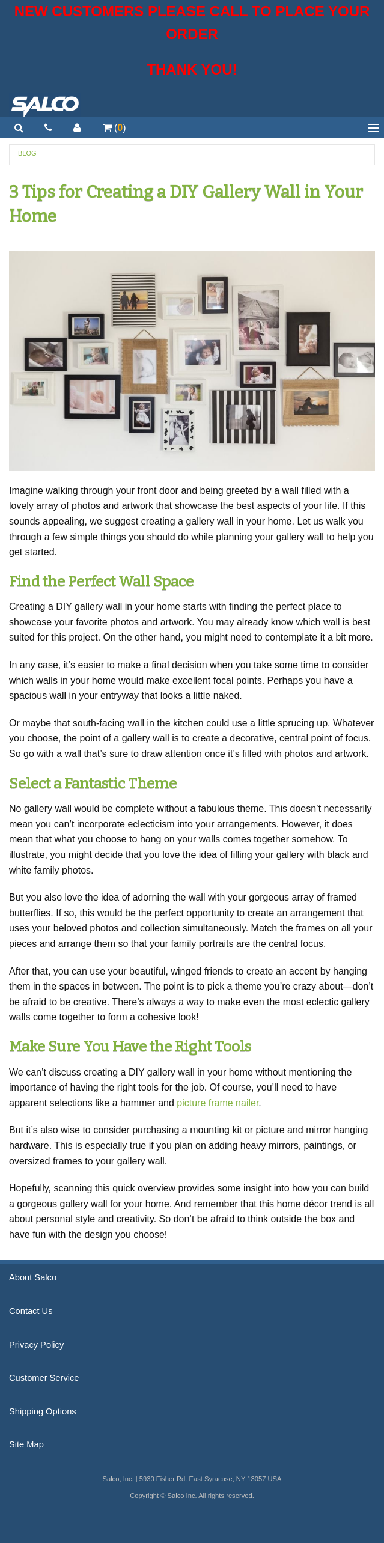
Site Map (26, 1444)
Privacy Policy (36, 1345)
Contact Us (31, 1311)
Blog (27, 153)
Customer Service (44, 1378)
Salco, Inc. (45, 105)
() (114, 128)
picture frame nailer (217, 1103)
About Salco (32, 1277)
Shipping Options (42, 1411)
